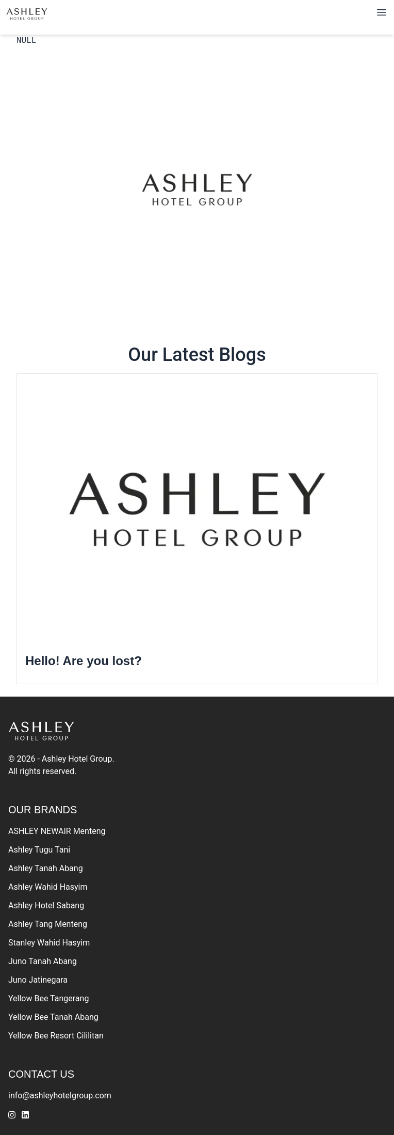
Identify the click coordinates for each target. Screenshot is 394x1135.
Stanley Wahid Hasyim (49, 943)
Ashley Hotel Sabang (46, 905)
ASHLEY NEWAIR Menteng (56, 831)
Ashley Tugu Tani (39, 850)
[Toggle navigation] (381, 12)
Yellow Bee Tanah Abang (53, 1017)
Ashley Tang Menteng (47, 924)
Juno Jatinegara (38, 980)
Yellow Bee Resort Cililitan (56, 1036)
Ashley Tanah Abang (45, 868)
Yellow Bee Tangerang (48, 998)
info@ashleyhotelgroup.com (59, 1095)
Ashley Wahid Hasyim (48, 887)
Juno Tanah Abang (42, 961)
